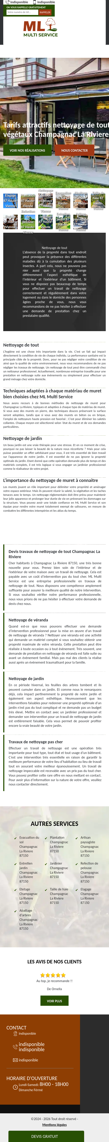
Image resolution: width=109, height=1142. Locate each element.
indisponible (16, 2)
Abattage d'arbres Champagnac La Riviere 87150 (28, 919)
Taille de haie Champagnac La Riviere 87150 (59, 896)
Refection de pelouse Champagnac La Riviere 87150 (90, 872)
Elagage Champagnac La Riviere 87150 (90, 896)
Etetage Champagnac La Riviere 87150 (28, 896)
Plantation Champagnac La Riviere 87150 (59, 844)
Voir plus (54, 1001)
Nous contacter (74, 150)
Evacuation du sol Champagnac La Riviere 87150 (29, 846)
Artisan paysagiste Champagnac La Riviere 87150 (90, 846)
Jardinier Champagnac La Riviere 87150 (59, 870)
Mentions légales (54, 1125)
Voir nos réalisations (27, 150)
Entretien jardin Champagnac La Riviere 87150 (28, 872)
